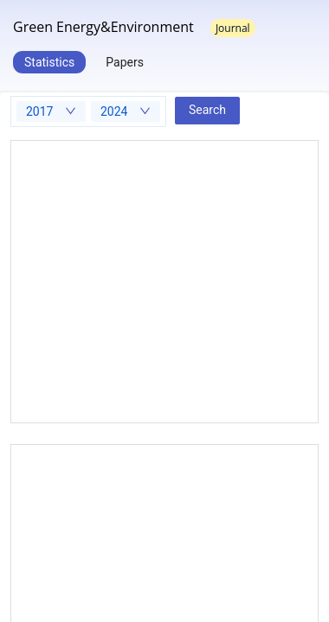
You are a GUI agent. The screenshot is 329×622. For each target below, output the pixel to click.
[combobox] (51, 111)
